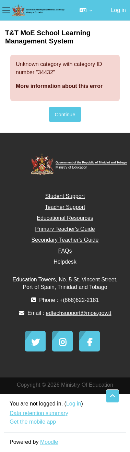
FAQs (65, 251)
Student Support (65, 196)
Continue (65, 114)
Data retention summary (39, 413)
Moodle (49, 442)
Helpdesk (65, 262)
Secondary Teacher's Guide (65, 240)
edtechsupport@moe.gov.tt (78, 313)
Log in (118, 10)
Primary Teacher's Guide (65, 229)
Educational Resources (65, 218)
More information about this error (59, 86)
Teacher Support (65, 207)
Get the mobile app (33, 422)
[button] (85, 10)
